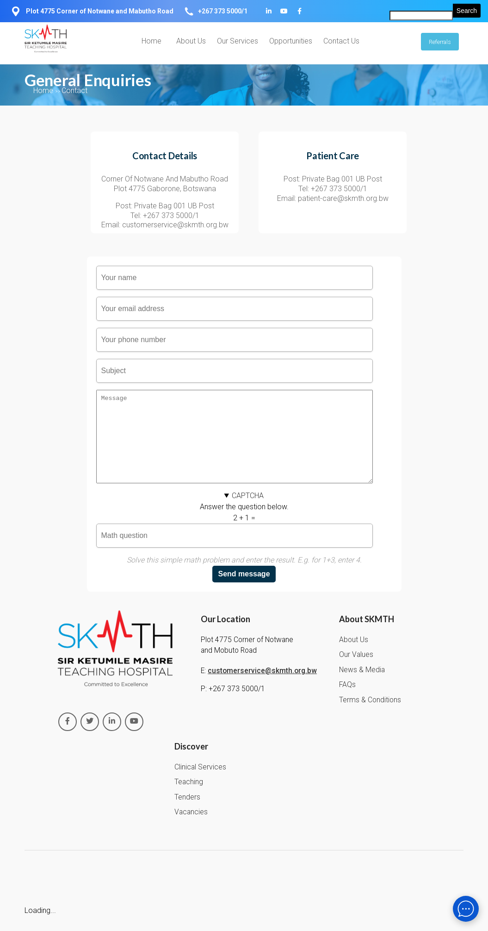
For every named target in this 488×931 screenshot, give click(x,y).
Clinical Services (200, 784)
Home (151, 41)
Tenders (187, 814)
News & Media (362, 686)
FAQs (347, 701)
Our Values (356, 671)
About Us (191, 41)
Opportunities (290, 41)
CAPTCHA (248, 512)
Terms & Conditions (370, 716)
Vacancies (191, 829)
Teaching (188, 798)
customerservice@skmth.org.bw (262, 687)
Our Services (237, 41)
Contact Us (341, 41)
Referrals (440, 41)
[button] (244, 512)
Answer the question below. (244, 544)
